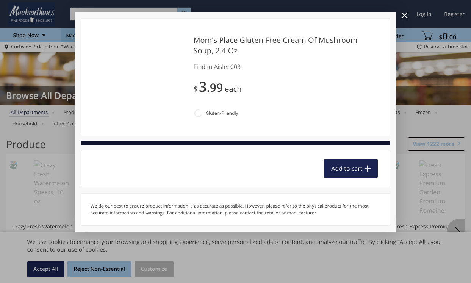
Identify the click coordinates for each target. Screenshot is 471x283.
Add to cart (346, 168)
